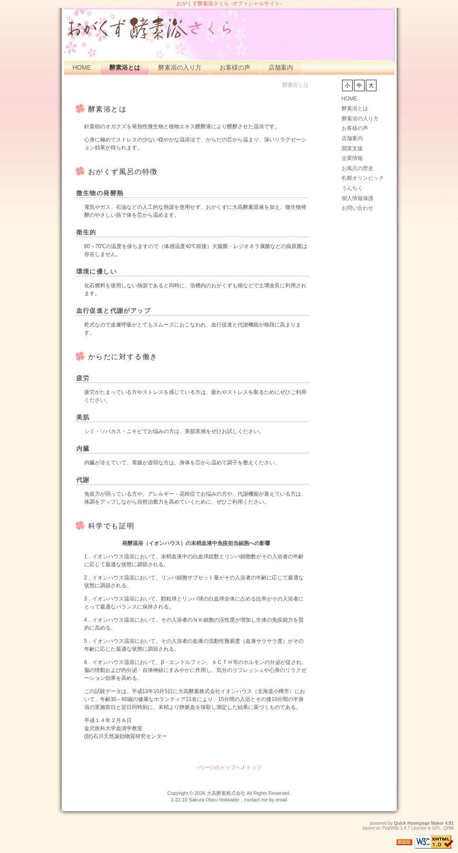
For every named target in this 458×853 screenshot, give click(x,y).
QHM (448, 828)
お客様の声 (235, 67)
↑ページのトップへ (218, 767)
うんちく (352, 188)
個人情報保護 (357, 198)
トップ (254, 767)
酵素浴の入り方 (179, 67)
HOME (82, 67)
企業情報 (352, 158)
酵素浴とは (124, 67)
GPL (436, 828)
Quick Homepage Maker (418, 823)
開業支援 (352, 148)
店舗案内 (280, 67)
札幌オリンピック (363, 178)
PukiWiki (390, 828)
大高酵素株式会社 (226, 793)
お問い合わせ (357, 208)
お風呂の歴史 (357, 168)
